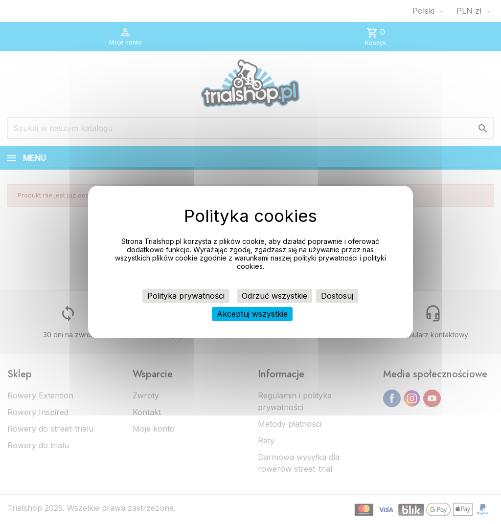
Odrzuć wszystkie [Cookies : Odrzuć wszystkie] (274, 296)
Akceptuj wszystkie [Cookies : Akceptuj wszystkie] (252, 314)
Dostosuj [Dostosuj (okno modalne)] (337, 296)
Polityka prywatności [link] (186, 296)
